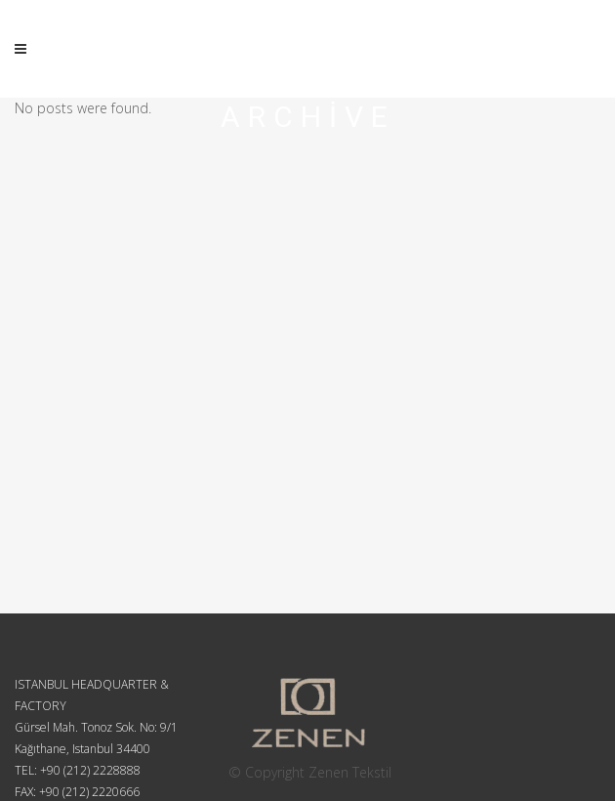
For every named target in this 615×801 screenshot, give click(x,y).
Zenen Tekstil (349, 772)
